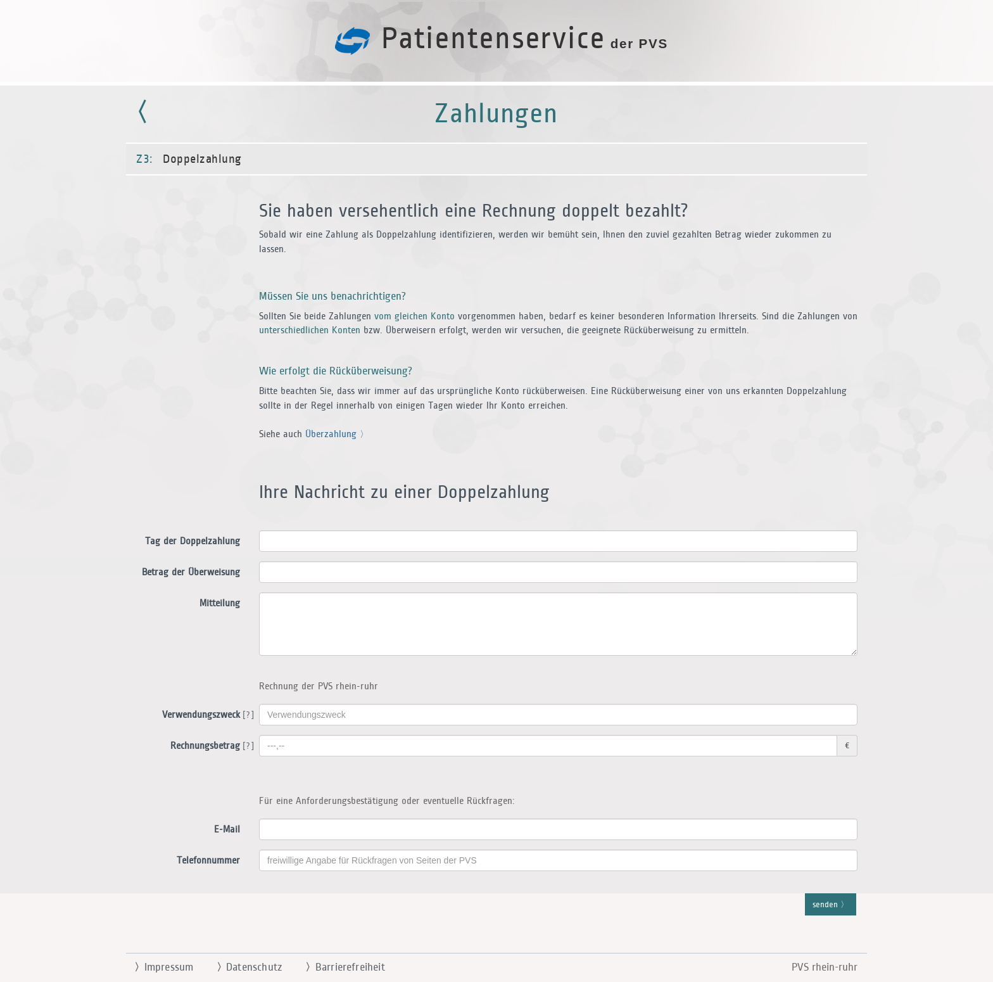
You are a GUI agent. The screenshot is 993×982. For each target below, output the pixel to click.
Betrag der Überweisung (191, 572)
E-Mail (227, 829)
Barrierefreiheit (340, 967)
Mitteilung (219, 603)
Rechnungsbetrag (210, 746)
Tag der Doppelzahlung (192, 541)
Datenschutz (244, 967)
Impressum (158, 967)
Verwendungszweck (206, 715)
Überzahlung (334, 434)
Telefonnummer (208, 860)
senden (831, 905)
